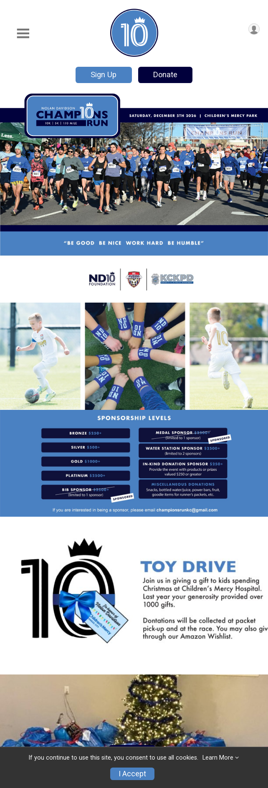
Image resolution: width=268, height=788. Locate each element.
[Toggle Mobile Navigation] (23, 33)
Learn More (217, 757)
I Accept (132, 774)
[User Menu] (254, 29)
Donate (165, 74)
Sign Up (103, 74)
